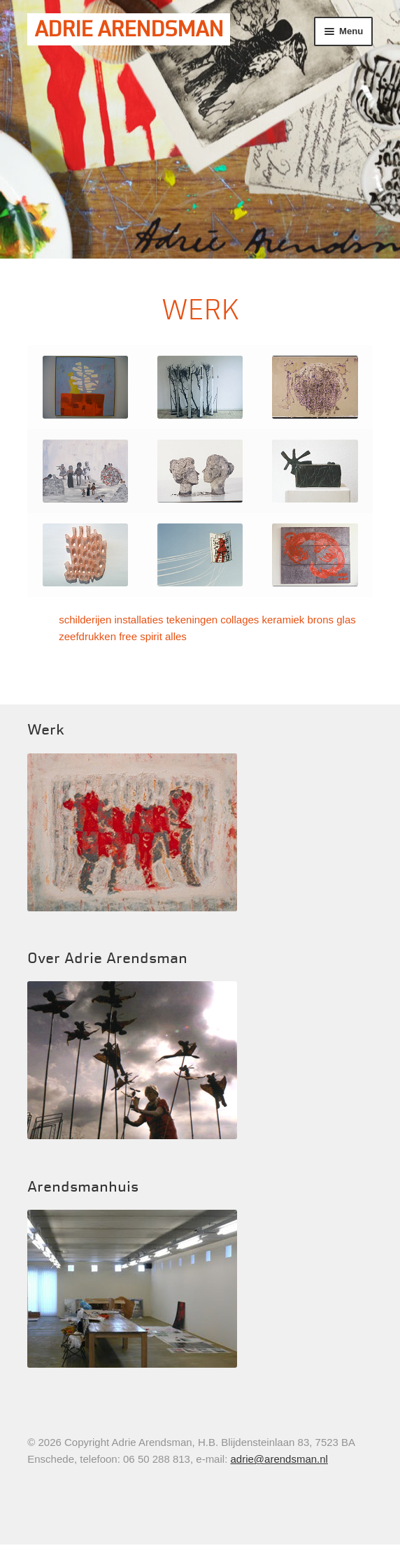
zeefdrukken (87, 636)
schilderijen (85, 619)
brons (321, 619)
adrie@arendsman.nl (278, 1459)
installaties (138, 619)
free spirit (140, 636)
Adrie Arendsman (128, 29)
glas (346, 619)
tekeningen (191, 619)
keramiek (283, 619)
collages (239, 619)
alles (176, 636)
